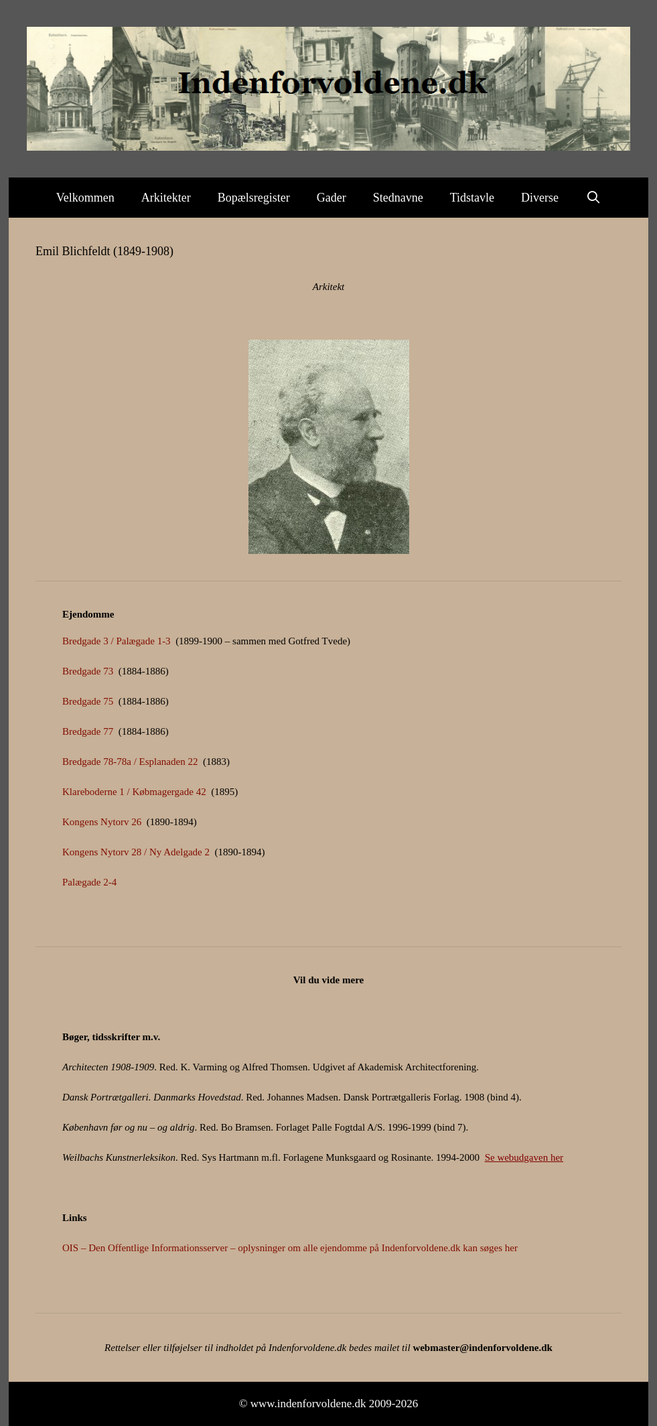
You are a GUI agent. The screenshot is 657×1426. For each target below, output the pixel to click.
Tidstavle (472, 197)
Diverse (540, 197)
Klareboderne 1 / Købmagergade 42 (134, 791)
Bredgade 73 (87, 671)
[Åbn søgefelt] (593, 197)
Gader (331, 197)
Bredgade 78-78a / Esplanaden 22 (130, 761)
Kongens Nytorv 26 (101, 821)
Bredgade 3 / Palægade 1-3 (116, 641)
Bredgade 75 (87, 701)
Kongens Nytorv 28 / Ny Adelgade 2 (136, 852)
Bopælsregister (254, 197)
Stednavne (398, 197)
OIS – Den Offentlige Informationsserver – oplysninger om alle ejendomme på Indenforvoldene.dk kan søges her (290, 1247)
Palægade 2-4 (89, 882)
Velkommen (85, 197)
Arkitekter (166, 197)
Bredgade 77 (87, 731)
